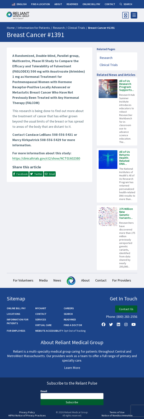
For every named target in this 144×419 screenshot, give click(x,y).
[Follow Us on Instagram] (126, 324)
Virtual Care (43, 325)
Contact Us (126, 309)
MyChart (40, 308)
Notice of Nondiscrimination (117, 415)
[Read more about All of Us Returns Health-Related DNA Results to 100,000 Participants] (117, 175)
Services (40, 319)
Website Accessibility (49, 330)
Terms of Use (117, 412)
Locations (13, 314)
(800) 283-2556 (126, 316)
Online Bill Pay (16, 308)
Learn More (72, 368)
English (19, 4)
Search (68, 314)
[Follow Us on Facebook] (103, 324)
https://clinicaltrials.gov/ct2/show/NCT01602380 (46, 158)
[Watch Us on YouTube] (133, 324)
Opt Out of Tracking (75, 330)
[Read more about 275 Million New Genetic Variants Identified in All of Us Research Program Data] (117, 237)
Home (11, 28)
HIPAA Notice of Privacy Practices (27, 415)
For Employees (16, 330)
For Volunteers (23, 280)
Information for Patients (34, 28)
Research (59, 28)
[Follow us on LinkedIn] (118, 324)
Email (43, 391)
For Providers (121, 280)
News (57, 280)
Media (43, 280)
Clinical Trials (76, 28)
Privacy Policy (27, 412)
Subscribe (72, 402)
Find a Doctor (73, 325)
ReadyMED (70, 319)
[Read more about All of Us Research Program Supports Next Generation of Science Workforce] (117, 111)
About (85, 280)
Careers (69, 308)
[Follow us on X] (111, 324)
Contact (100, 280)
